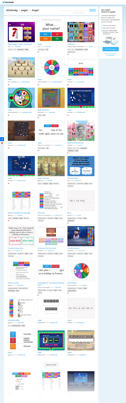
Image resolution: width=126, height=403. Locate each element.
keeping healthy (13, 320)
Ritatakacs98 (26, 82)
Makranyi (20, 285)
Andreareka (81, 82)
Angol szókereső (43, 110)
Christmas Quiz (72, 178)
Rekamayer (21, 322)
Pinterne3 (48, 46)
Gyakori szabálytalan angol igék (19, 213)
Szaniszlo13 (58, 145)
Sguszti (91, 46)
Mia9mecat (83, 355)
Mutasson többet (51, 365)
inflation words (13, 283)
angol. (24, 10)
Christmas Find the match (47, 248)
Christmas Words (73, 248)
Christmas (41, 213)
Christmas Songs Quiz (15, 248)
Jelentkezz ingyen (110, 49)
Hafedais (84, 285)
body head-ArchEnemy (75, 143)
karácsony (71, 44)
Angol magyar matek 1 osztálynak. (20, 44)
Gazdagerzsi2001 (57, 82)
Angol (35, 10)
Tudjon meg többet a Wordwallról (110, 54)
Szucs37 (79, 145)
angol (40, 44)
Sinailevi (49, 180)
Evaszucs (77, 180)
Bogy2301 (18, 46)
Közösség (12, 10)
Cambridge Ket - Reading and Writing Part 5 (51, 284)
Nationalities (72, 283)
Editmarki (58, 287)
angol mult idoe (43, 178)
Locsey (79, 215)
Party (69, 213)
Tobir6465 (52, 112)
